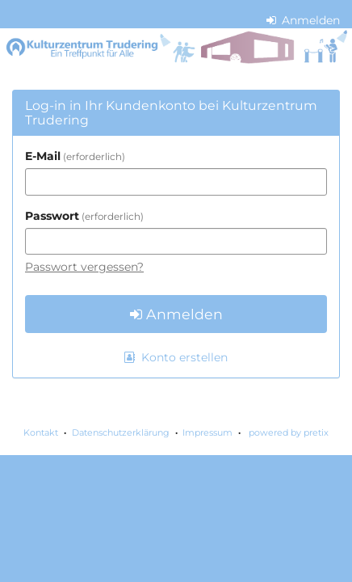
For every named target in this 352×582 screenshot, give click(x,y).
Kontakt (40, 432)
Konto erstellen (176, 357)
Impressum (207, 432)
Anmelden (303, 20)
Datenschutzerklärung (121, 432)
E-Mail (75, 156)
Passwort (84, 216)
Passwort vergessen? (84, 266)
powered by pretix (289, 432)
